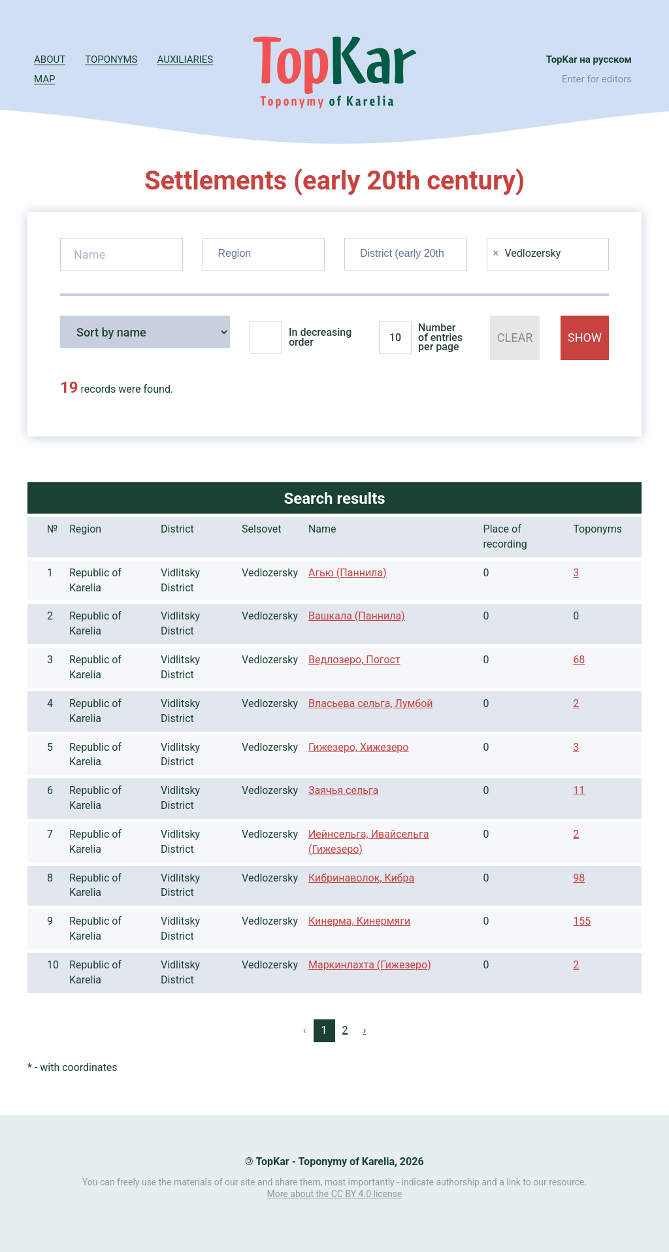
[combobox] (264, 254)
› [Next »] (365, 1030)
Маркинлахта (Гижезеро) (369, 965)
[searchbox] (265, 251)
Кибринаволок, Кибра (361, 878)
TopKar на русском (589, 59)
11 (579, 790)
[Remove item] (496, 253)
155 (582, 921)
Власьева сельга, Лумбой (370, 703)
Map (44, 79)
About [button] (49, 59)
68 (579, 659)
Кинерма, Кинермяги (359, 921)
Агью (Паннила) (347, 573)
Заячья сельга (343, 790)
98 (579, 878)
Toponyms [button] (111, 59)
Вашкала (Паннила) (356, 616)
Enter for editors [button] (597, 79)
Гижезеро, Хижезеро (358, 747)
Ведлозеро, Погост (354, 659)
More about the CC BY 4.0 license (334, 1194)
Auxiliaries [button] (185, 59)
